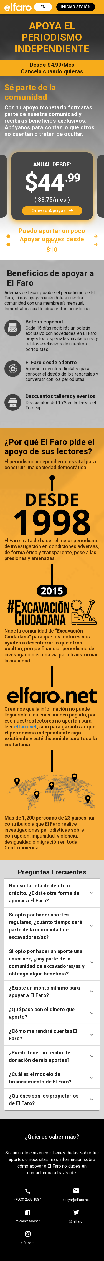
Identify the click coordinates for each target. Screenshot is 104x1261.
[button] (52, 893)
